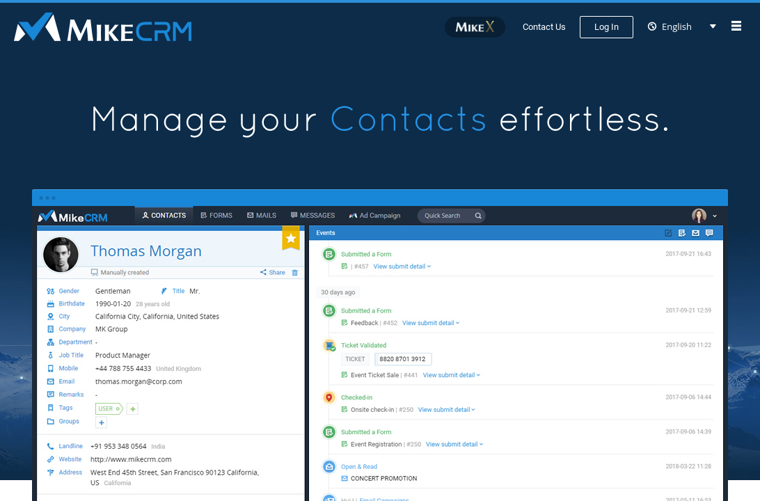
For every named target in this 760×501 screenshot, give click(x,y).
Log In (606, 27)
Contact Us (544, 27)
